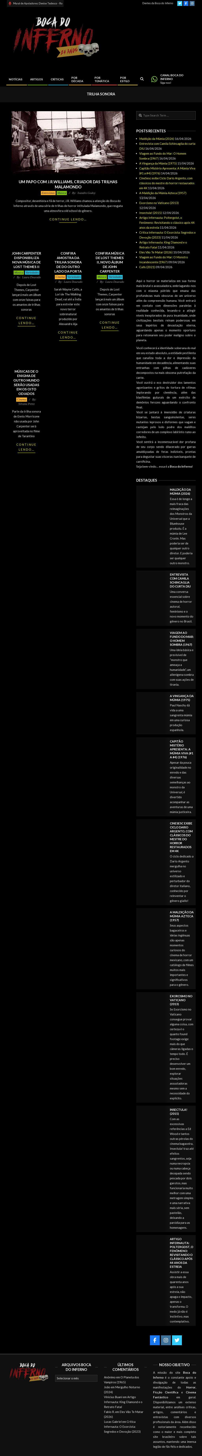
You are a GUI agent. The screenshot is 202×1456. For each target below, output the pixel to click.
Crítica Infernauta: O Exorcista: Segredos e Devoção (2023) (122, 1426)
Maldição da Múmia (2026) (156, 138)
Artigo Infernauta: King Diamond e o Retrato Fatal (123, 1402)
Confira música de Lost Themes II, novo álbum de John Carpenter (109, 262)
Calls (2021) (147, 267)
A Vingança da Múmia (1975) (158, 163)
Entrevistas (48, 193)
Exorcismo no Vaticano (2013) (159, 203)
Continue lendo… (68, 219)
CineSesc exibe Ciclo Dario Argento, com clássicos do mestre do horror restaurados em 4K (167, 183)
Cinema (60, 276)
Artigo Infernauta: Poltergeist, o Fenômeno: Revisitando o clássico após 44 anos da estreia (167, 222)
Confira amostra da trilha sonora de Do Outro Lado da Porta (68, 262)
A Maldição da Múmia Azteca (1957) (162, 193)
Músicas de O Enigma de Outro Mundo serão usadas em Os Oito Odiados (26, 382)
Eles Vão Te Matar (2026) (156, 252)
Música (61, 193)
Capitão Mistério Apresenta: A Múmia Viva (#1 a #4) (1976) (181, 749)
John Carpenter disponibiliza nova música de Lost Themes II (26, 260)
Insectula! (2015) (150, 212)
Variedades (32, 272)
